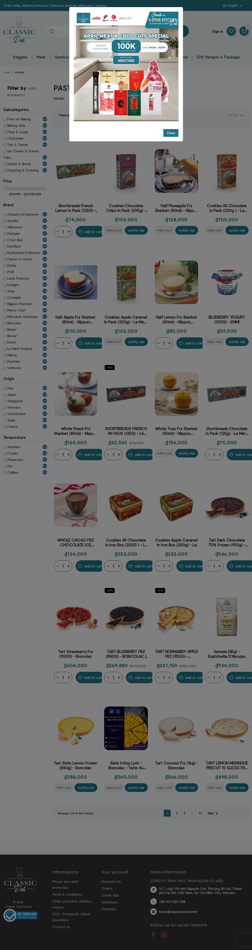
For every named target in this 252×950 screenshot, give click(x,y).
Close (171, 133)
